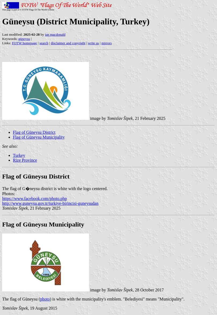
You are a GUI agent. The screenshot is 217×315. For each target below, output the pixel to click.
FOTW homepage (24, 43)
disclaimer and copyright (68, 43)
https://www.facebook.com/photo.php (34, 198)
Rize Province (25, 160)
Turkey (19, 155)
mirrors (106, 43)
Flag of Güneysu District (34, 132)
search (43, 43)
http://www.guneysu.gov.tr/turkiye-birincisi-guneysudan (50, 203)
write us (93, 43)
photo (45, 299)
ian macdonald (55, 34)
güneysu (24, 39)
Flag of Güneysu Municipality (39, 137)
